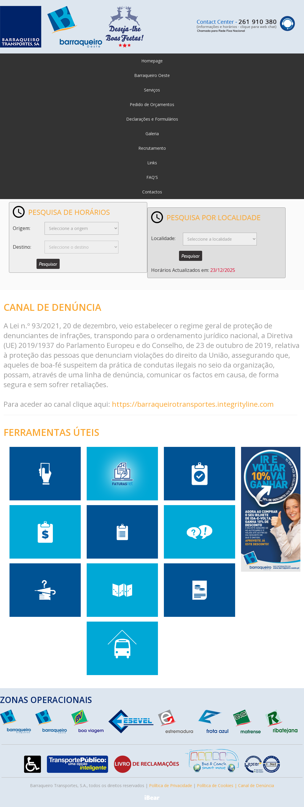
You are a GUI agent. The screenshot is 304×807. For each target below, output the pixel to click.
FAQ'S (152, 177)
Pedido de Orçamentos (152, 104)
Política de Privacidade (170, 785)
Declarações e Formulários (152, 119)
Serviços (152, 90)
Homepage (152, 61)
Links (152, 163)
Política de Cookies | (217, 785)
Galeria (152, 133)
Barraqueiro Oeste (152, 75)
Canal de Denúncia (256, 785)
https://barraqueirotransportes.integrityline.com (193, 404)
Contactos (152, 192)
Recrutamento (152, 148)
